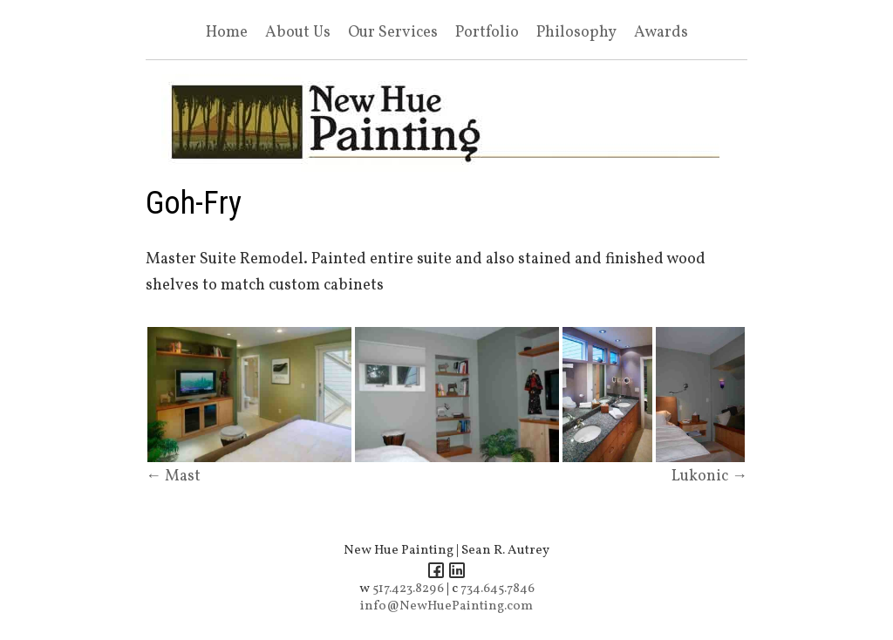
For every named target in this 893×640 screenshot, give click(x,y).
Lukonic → (709, 476)
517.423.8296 (408, 589)
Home (227, 33)
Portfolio (487, 33)
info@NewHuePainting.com (446, 606)
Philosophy (576, 33)
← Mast (173, 476)
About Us (298, 33)
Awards (661, 33)
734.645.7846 (497, 589)
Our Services (393, 33)
